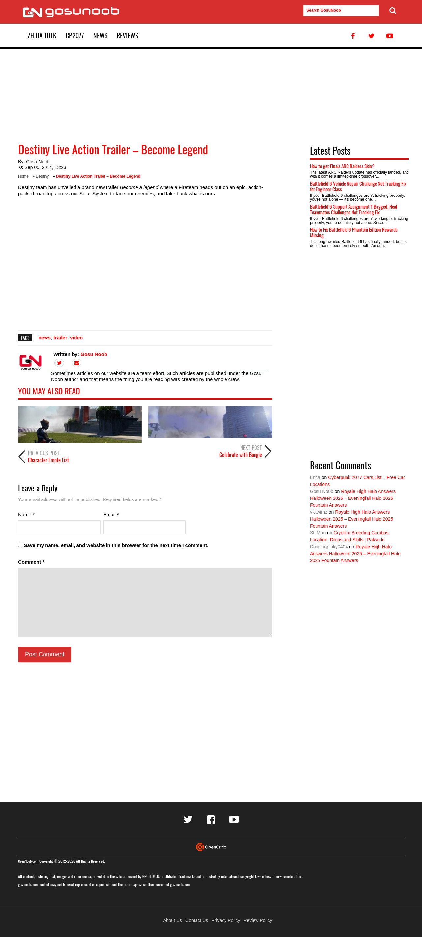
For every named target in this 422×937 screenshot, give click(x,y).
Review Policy (257, 920)
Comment (31, 562)
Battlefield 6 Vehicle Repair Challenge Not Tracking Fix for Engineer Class (358, 186)
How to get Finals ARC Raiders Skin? (342, 165)
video (76, 337)
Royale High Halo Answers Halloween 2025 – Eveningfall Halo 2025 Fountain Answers (353, 498)
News (100, 35)
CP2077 (75, 35)
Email (111, 514)
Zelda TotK (42, 35)
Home (23, 176)
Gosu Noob (37, 161)
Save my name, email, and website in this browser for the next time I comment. (116, 545)
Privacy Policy (225, 920)
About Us (172, 920)
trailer (60, 337)
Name (26, 514)
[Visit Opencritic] (211, 846)
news (44, 337)
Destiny (42, 176)
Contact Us (196, 920)
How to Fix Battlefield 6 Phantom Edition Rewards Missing (354, 232)
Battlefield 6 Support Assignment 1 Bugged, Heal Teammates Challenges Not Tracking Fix (353, 209)
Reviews (127, 35)
